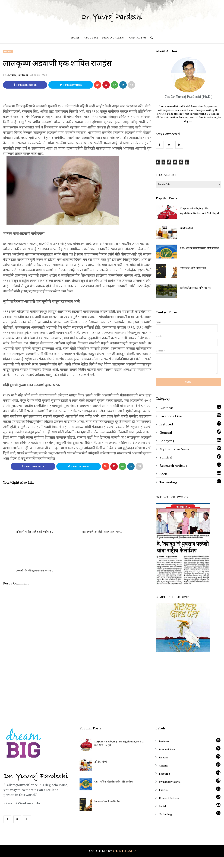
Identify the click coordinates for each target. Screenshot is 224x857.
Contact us (138, 38)
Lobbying (166, 441)
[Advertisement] (188, 686)
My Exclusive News (174, 449)
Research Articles (173, 465)
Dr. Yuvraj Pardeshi (17, 75)
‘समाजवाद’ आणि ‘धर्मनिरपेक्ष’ (193, 268)
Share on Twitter (71, 84)
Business (166, 408)
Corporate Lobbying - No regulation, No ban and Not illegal (199, 211)
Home (75, 38)
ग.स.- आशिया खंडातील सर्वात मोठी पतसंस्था (199, 248)
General (165, 432)
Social (8, 51)
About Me (91, 38)
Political (165, 457)
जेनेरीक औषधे (186, 228)
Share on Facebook (25, 84)
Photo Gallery (113, 38)
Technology (168, 482)
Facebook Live (170, 416)
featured (166, 424)
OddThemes (125, 851)
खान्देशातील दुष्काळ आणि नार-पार (195, 288)
